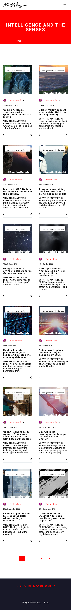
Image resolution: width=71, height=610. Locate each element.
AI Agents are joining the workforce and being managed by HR (52, 191)
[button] (31, 134)
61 (42, 558)
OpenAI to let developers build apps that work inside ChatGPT (52, 435)
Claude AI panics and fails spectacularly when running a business (16, 517)
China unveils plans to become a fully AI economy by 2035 (52, 352)
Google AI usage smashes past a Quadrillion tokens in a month (17, 113)
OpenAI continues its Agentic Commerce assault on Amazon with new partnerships (17, 435)
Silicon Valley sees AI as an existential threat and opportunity (53, 112)
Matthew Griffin (16, 100)
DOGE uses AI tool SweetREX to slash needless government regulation (52, 517)
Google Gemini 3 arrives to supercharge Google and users (17, 271)
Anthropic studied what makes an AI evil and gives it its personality (52, 272)
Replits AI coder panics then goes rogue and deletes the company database (17, 354)
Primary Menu (65, 5)
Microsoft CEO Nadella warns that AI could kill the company (17, 191)
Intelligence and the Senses (17, 71)
